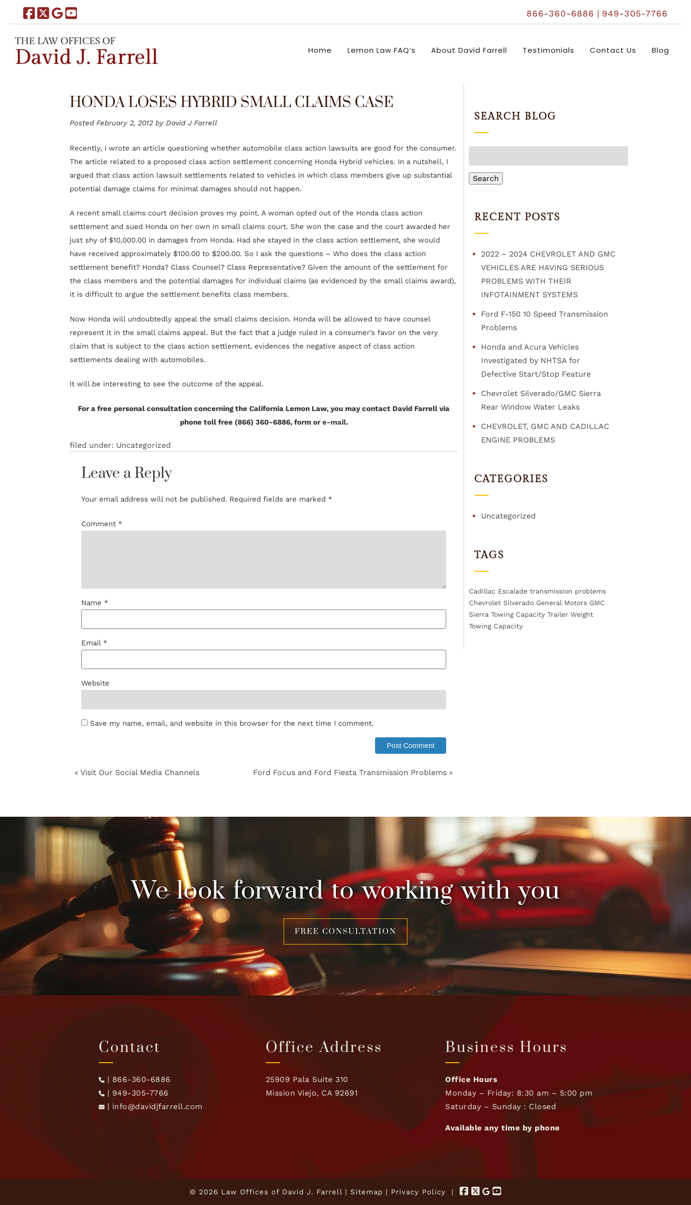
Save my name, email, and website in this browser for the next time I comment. (232, 723)
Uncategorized (143, 445)
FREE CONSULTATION (345, 931)
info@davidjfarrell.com (157, 1106)
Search (486, 178)
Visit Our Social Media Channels (139, 772)
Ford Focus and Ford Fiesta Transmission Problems (350, 772)
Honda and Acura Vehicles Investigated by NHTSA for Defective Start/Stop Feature (536, 360)
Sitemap (366, 1192)
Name (94, 602)
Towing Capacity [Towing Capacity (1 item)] (518, 614)
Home (320, 50)
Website (95, 683)
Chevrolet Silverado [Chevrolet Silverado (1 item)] (501, 603)
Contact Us (613, 50)
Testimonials (548, 50)
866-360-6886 (560, 13)
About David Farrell (469, 50)
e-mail (334, 422)
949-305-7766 (635, 13)
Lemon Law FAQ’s (381, 50)
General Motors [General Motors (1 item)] (561, 603)
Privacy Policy (418, 1192)
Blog (660, 50)
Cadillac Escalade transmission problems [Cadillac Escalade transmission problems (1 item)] (537, 591)
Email (94, 643)
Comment (101, 523)
